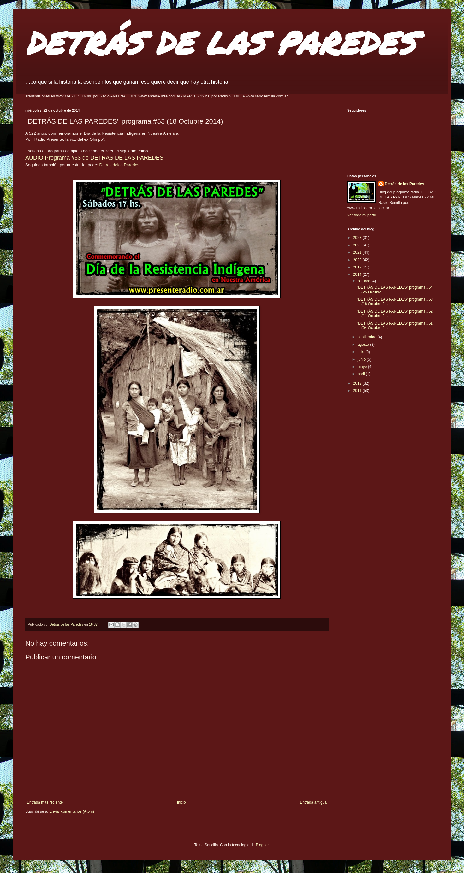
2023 (358, 237)
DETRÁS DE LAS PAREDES (220, 42)
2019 (358, 267)
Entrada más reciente (45, 802)
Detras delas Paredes (119, 164)
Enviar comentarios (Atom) (71, 811)
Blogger (262, 845)
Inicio (181, 802)
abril (362, 374)
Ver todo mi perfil (361, 215)
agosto (364, 344)
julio (362, 352)
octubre (364, 281)
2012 (358, 383)
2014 (358, 274)
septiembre (368, 337)
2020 (358, 260)
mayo (363, 366)
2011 (358, 390)
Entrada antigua (313, 802)
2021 (358, 252)
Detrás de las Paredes (404, 184)
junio (362, 359)
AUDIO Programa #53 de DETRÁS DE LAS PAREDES (94, 158)
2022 (358, 245)
